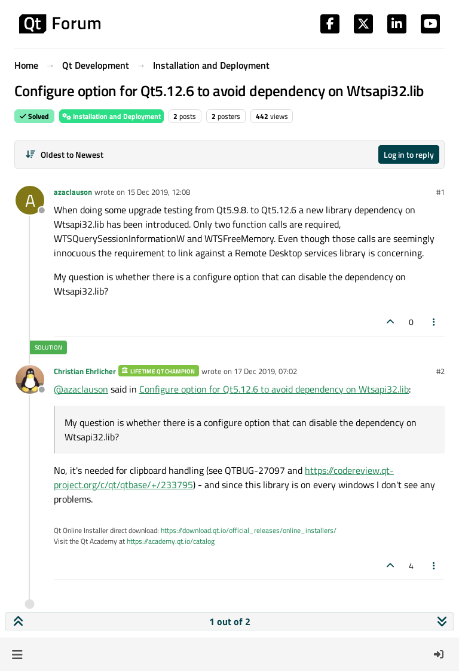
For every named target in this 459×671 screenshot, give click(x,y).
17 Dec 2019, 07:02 (265, 371)
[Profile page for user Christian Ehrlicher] (30, 379)
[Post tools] (434, 321)
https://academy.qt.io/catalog (171, 541)
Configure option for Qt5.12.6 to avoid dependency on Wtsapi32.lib (274, 389)
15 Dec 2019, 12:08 (158, 192)
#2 (440, 371)
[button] (17, 654)
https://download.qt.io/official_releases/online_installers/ (248, 530)
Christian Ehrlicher (85, 371)
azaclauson (73, 192)
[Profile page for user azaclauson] (30, 200)
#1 (440, 192)
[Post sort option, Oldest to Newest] (64, 154)
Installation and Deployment (111, 116)
